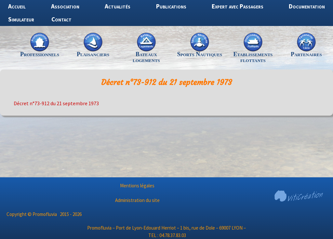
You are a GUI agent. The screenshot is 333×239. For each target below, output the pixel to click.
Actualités (117, 6)
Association (65, 6)
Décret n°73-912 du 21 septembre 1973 (56, 103)
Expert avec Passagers (237, 6)
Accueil (17, 6)
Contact (61, 19)
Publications (171, 6)
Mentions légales (137, 185)
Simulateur (21, 19)
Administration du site (137, 200)
